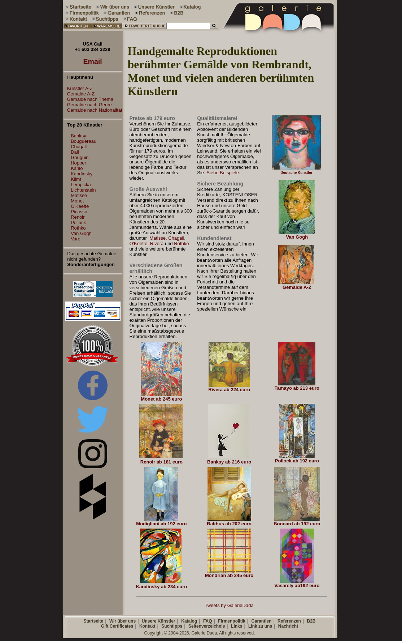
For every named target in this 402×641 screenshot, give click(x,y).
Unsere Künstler (158, 621)
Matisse (79, 195)
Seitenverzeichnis (206, 626)
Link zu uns (260, 626)
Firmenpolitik (231, 621)
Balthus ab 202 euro (229, 523)
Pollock (78, 222)
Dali (75, 152)
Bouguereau (83, 141)
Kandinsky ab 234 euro (161, 586)
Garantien (261, 621)
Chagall (79, 146)
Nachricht (288, 626)
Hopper (78, 163)
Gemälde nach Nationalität (93, 110)
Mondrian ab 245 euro (229, 575)
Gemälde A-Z (79, 94)
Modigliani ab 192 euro (161, 523)
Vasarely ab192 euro (296, 585)
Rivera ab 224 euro (229, 389)
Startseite (93, 621)
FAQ (207, 621)
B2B (311, 621)
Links (236, 626)
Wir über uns (122, 621)
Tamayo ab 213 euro (297, 388)
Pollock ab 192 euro (297, 460)
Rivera (157, 243)
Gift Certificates (117, 626)
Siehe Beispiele (222, 172)
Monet (77, 201)
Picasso (79, 211)
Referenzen (289, 621)
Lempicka (81, 184)
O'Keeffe (80, 206)
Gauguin (79, 157)
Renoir (77, 217)
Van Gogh (81, 233)
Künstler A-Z (78, 88)
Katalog (189, 621)
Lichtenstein (83, 190)
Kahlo (77, 168)
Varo (75, 239)
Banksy (78, 135)
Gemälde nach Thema (88, 99)
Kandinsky (81, 173)
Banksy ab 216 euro (229, 462)
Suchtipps (171, 626)
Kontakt (147, 626)
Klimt (76, 179)
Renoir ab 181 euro (161, 462)
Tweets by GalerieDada (229, 605)
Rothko (78, 228)
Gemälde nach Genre (88, 104)
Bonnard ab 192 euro (297, 523)
